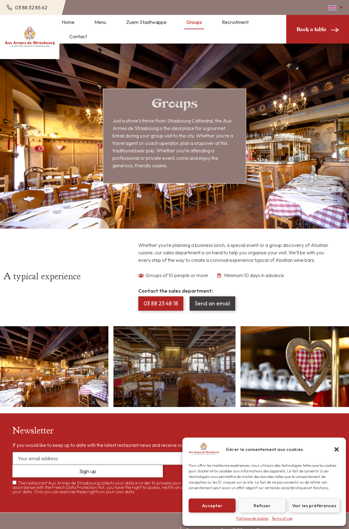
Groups (194, 22)
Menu (100, 22)
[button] (336, 449)
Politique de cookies (252, 518)
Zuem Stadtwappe (146, 22)
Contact (78, 36)
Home (68, 22)
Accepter (212, 505)
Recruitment (235, 22)
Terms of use (282, 518)
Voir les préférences (314, 505)
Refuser (262, 505)
